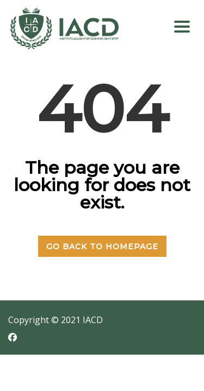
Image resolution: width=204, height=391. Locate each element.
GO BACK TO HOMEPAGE (102, 246)
